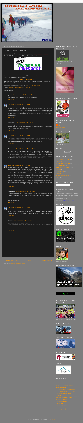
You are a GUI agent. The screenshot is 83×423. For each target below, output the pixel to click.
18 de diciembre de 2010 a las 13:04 (20, 165)
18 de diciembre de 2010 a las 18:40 (20, 207)
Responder (11, 99)
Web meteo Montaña (61, 405)
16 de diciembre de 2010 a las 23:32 (20, 104)
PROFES (58, 169)
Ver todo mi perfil (60, 127)
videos (58, 178)
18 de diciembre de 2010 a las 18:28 (25, 191)
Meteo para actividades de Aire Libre (65, 391)
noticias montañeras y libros (63, 393)
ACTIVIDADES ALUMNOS (16, 87)
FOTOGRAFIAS (60, 165)
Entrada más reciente (11, 260)
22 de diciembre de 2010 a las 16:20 (23, 220)
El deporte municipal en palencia (64, 385)
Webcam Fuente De (61, 410)
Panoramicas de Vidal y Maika (64, 397)
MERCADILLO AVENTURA (63, 167)
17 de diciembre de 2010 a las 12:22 (20, 135)
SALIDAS (58, 173)
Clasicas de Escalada (61, 383)
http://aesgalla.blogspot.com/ (28, 79)
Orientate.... (59, 395)
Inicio (30, 260)
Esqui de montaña (61, 387)
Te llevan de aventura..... (62, 399)
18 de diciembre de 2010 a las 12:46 (25, 148)
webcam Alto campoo (61, 407)
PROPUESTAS (28, 87)
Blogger (53, 419)
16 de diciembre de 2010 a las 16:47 (22, 95)
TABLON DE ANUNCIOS (62, 175)
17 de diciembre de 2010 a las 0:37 (25, 122)
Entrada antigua (46, 260)
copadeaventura (62, 125)
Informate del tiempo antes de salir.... (65, 389)
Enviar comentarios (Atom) (18, 263)
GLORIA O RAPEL (61, 381)
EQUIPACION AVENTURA (63, 163)
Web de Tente (59, 403)
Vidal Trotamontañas (61, 401)
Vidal (9, 104)
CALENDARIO (60, 161)
